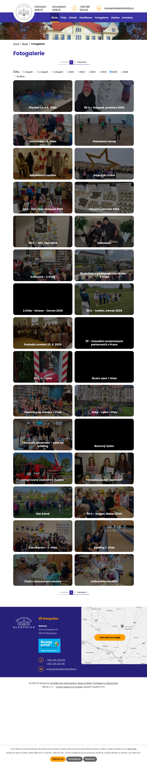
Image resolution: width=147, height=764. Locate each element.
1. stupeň (28, 71)
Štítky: (16, 71)
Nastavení (90, 759)
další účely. (132, 749)
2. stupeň (43, 71)
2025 (114, 71)
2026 (125, 71)
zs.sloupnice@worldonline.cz (119, 8)
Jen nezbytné (74, 759)
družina (20, 76)
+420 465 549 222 (86, 8)
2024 (103, 71)
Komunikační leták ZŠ (62, 8)
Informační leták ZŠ (44, 8)
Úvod (16, 43)
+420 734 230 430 (56, 736)
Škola (25, 43)
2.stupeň (58, 71)
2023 (92, 71)
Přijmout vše (57, 759)
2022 (82, 71)
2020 (71, 71)
